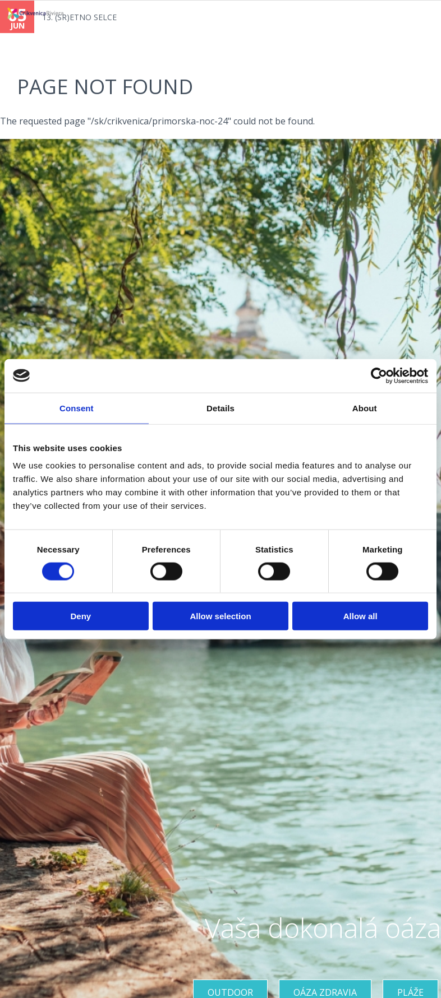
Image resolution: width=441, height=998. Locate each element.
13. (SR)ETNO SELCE (79, 17)
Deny (80, 616)
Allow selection (220, 616)
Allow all (360, 616)
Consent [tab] (76, 407)
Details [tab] (220, 407)
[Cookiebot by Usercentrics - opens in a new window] (379, 375)
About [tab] (364, 407)
